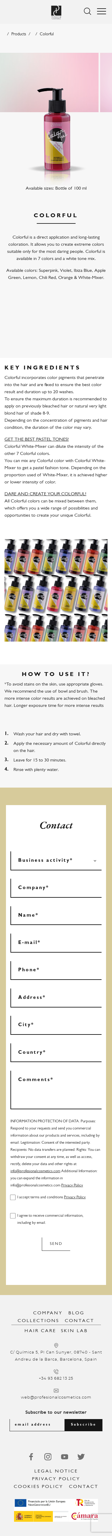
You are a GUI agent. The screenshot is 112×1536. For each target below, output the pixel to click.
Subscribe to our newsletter (56, 1412)
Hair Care (40, 1331)
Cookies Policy (38, 1486)
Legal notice (56, 1471)
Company (48, 1313)
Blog (76, 1313)
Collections (38, 1320)
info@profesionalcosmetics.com (35, 1171)
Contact (79, 1320)
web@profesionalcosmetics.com (56, 1397)
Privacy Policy (72, 1185)
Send (56, 1244)
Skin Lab (74, 1331)
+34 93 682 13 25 (56, 1379)
